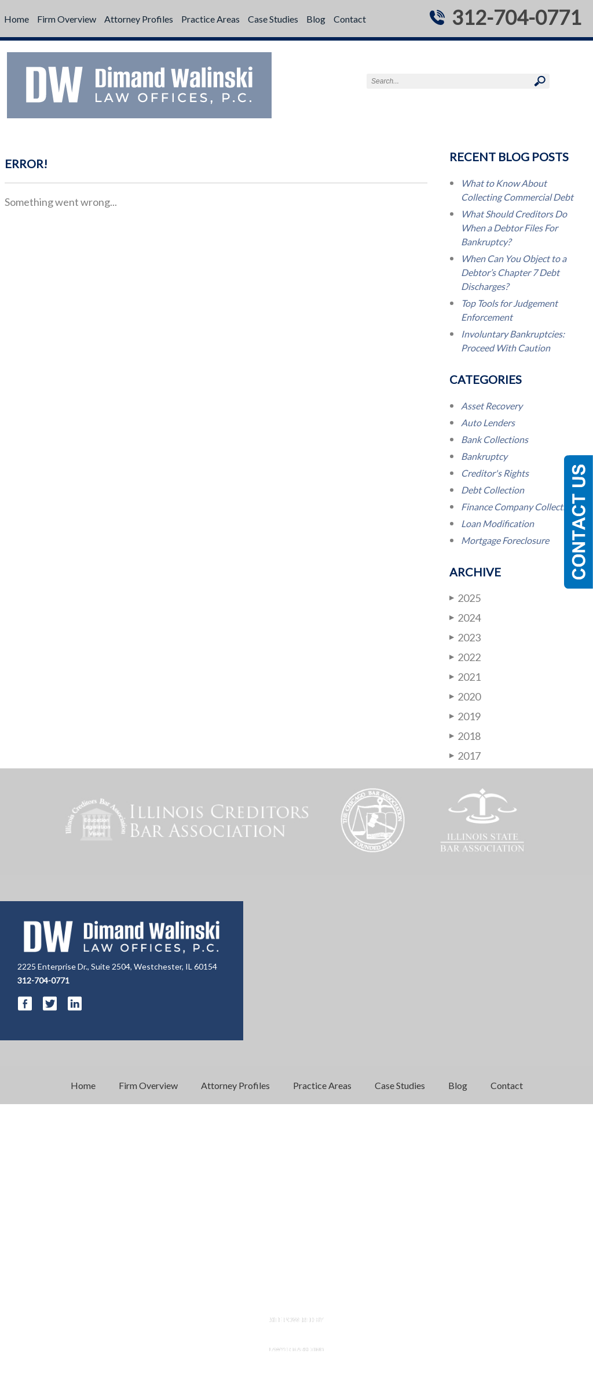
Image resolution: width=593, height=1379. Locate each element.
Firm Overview (66, 18)
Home (16, 18)
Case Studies (273, 18)
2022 (465, 656)
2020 (465, 696)
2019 (465, 716)
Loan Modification (497, 523)
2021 (465, 676)
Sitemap (371, 1299)
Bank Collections (494, 439)
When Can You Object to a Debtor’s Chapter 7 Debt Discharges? (513, 272)
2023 (465, 637)
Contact (350, 18)
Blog (315, 18)
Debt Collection (492, 489)
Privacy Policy (324, 1299)
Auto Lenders (488, 422)
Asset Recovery (491, 405)
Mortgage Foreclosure (505, 540)
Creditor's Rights (495, 472)
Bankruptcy (484, 456)
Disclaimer (272, 1299)
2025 (465, 597)
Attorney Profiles (138, 18)
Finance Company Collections (520, 506)
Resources (226, 1299)
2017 (465, 755)
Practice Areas (210, 18)
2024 (465, 617)
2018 (465, 735)
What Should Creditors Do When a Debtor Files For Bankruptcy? (514, 227)
